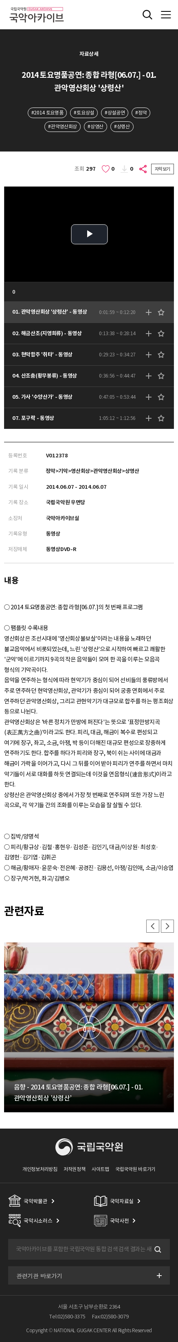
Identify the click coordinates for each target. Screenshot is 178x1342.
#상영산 (95, 126)
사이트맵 (100, 1169)
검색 (157, 1249)
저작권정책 (74, 1169)
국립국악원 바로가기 (135, 1169)
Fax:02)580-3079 (110, 1316)
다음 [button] (167, 926)
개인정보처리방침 (39, 1169)
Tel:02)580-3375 (67, 1316)
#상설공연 (115, 113)
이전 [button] (152, 926)
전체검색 (147, 14)
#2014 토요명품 (47, 113)
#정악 (141, 113)
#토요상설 (84, 113)
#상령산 (122, 126)
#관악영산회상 (62, 126)
